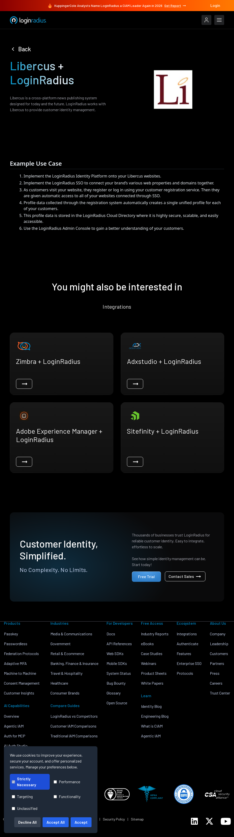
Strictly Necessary (24, 781)
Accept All (56, 822)
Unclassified (24, 808)
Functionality (67, 796)
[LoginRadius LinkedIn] (194, 821)
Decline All (27, 822)
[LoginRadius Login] (206, 20)
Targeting (22, 796)
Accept (81, 822)
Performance (67, 781)
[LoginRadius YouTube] (225, 821)
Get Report (175, 5)
